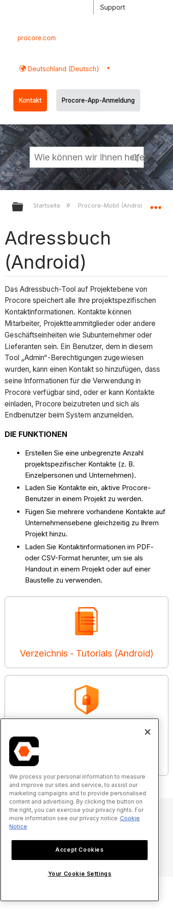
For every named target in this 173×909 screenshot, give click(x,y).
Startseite (47, 205)
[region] (79, 810)
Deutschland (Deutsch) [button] (62, 69)
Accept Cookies (79, 849)
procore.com (37, 38)
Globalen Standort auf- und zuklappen (155, 203)
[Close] (147, 732)
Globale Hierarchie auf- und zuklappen (23, 207)
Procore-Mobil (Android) (113, 205)
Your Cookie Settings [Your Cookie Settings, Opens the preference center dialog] (80, 873)
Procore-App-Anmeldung (98, 100)
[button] (135, 157)
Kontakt (30, 100)
